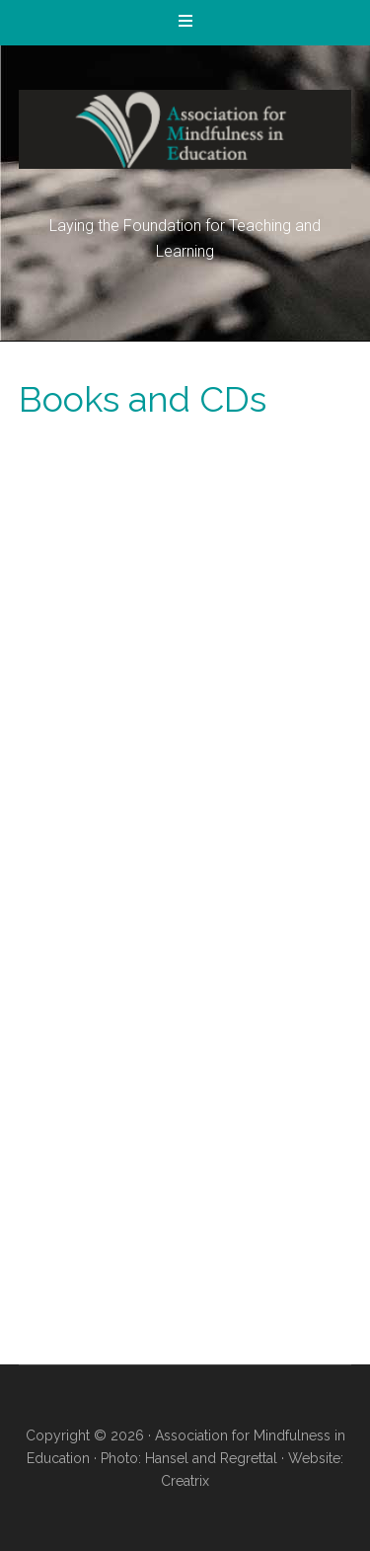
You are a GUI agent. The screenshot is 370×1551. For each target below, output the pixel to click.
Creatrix (185, 1481)
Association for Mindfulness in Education (185, 129)
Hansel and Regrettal (211, 1458)
